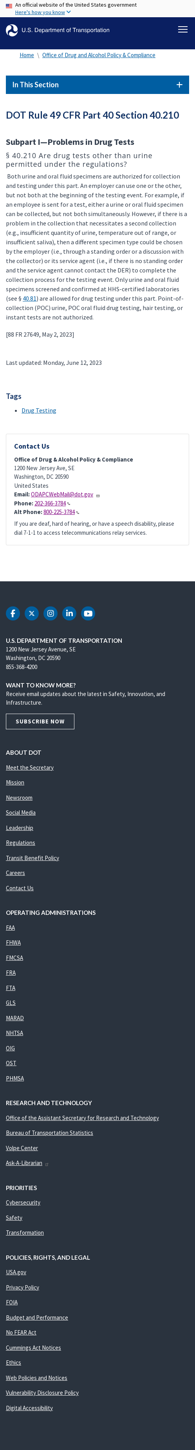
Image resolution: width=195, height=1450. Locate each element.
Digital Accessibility (29, 1408)
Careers (15, 872)
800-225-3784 (61, 512)
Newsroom (19, 797)
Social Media (21, 812)
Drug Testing (39, 410)
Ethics (13, 1362)
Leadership (19, 827)
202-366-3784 (52, 503)
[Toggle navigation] (183, 29)
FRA (11, 972)
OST (11, 1063)
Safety (14, 1217)
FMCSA (14, 957)
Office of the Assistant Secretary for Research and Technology (82, 1118)
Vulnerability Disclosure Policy (42, 1392)
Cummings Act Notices (33, 1347)
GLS (11, 1002)
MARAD (15, 1018)
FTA (10, 988)
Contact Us (20, 888)
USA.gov (16, 1272)
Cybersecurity (23, 1202)
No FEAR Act (21, 1332)
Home (27, 55)
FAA (10, 927)
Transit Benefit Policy (32, 858)
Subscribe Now (40, 721)
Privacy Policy (22, 1287)
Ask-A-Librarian (27, 1163)
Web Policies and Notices (36, 1377)
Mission (15, 782)
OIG (10, 1048)
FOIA (12, 1302)
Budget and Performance (37, 1317)
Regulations (20, 842)
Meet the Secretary (30, 767)
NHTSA (14, 1033)
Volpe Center (22, 1148)
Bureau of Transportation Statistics (49, 1132)
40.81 (29, 298)
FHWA (13, 942)
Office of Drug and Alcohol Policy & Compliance (98, 55)
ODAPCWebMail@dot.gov (65, 494)
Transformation (25, 1232)
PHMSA (15, 1078)
